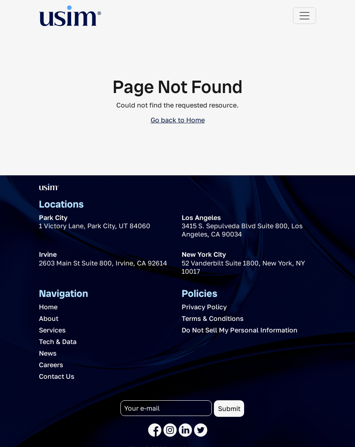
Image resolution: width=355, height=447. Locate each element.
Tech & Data (58, 341)
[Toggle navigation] (304, 15)
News (48, 353)
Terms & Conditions (213, 318)
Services (52, 330)
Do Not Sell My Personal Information (239, 330)
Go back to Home (178, 120)
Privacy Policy (204, 307)
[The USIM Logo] (70, 15)
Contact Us (56, 376)
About (48, 318)
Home (48, 307)
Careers (51, 365)
